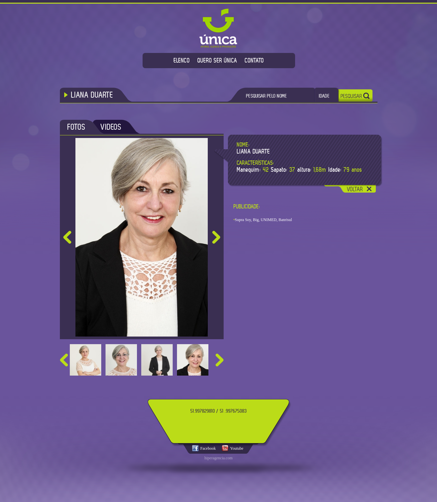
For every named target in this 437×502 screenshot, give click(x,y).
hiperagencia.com (218, 458)
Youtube (236, 448)
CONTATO (254, 60)
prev (64, 360)
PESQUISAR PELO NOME (266, 96)
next (219, 360)
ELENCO (182, 60)
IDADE (324, 96)
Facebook (208, 448)
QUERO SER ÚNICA (217, 60)
